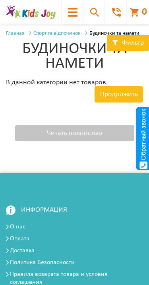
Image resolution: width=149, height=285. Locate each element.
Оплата (19, 239)
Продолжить (119, 94)
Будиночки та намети (114, 33)
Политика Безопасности (42, 262)
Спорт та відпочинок (57, 33)
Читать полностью (74, 133)
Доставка (22, 250)
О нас (17, 227)
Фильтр (128, 43)
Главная (15, 33)
